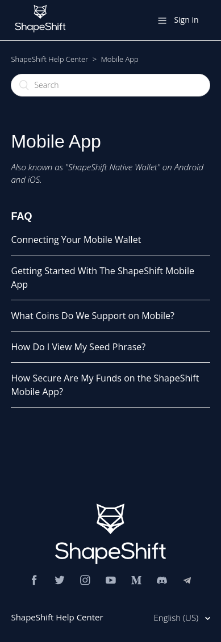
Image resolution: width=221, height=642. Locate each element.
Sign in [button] (186, 19)
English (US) (177, 617)
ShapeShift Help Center (49, 59)
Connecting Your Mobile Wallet (76, 239)
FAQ (21, 216)
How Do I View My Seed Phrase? (78, 347)
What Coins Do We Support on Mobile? (92, 315)
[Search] (110, 85)
